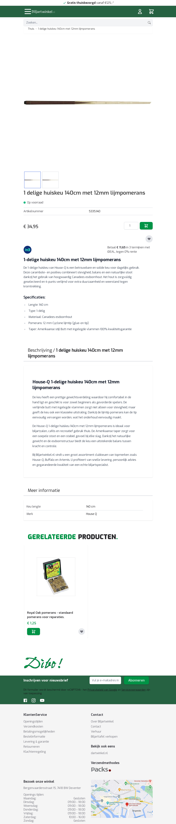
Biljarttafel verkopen (104, 736)
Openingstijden (33, 721)
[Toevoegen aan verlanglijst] (149, 238)
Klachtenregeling (35, 752)
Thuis (31, 29)
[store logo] (66, 11)
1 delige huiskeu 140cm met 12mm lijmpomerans (66, 29)
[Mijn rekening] (140, 11)
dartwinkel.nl (99, 753)
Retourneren (32, 747)
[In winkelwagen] (33, 631)
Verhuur (96, 731)
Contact (96, 726)
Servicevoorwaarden (133, 690)
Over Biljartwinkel (102, 721)
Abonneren (136, 680)
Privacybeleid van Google (102, 690)
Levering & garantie (36, 741)
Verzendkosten (33, 726)
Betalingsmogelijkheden (39, 731)
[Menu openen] (28, 11)
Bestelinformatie (34, 736)
